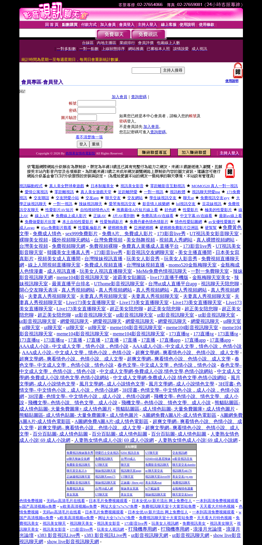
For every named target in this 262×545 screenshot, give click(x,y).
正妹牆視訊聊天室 (78, 476)
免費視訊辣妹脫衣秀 (79, 452)
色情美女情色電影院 (80, 153)
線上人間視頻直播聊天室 (54, 264)
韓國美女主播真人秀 (68, 252)
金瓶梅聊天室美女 (211, 277)
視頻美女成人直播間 (59, 258)
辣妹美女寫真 (130, 488)
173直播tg (179, 333)
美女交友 (127, 494)
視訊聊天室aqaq (131, 470)
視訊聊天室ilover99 (157, 476)
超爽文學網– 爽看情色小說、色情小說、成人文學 (187, 352)
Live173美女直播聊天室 (90, 302)
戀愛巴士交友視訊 (107, 452)
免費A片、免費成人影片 (127, 233)
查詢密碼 (139, 97)
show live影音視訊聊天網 (73, 541)
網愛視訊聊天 (74, 321)
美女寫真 (72, 494)
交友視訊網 (179, 452)
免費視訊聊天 (104, 458)
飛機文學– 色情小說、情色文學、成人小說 (72, 402)
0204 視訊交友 (130, 452)
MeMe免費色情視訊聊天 (161, 271)
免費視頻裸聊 (103, 246)
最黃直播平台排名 (71, 283)
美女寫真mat (153, 482)
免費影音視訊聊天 (78, 464)
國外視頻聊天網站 (71, 239)
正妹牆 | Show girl (132, 482)
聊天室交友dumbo (184, 464)
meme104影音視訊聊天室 (83, 277)
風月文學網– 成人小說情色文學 (112, 383)
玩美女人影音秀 (143, 258)
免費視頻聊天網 (68, 246)
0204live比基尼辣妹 (157, 458)
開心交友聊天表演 (38, 289)
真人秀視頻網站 (78, 289)
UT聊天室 (151, 452)
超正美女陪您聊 (126, 308)
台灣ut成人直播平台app (172, 283)
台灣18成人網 (104, 488)
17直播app (170, 340)
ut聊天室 (232, 321)
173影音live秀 (171, 233)
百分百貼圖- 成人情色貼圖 (60, 433)
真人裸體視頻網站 (215, 239)
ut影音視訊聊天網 (149, 535)
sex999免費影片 (81, 233)
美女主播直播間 (195, 252)
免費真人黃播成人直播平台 (150, 246)
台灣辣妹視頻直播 (145, 264)
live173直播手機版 (169, 277)
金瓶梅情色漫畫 (182, 488)
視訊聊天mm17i (105, 476)
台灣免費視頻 (108, 239)
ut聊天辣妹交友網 (78, 458)
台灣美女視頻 (33, 246)
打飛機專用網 (142, 529)
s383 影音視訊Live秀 (59, 535)
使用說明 (231, 81)
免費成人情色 (47, 233)
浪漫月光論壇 (207, 529)
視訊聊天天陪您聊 (220, 283)
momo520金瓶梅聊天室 (193, 264)
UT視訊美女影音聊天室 (214, 233)
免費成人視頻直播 (103, 264)
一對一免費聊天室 (210, 271)
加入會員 (119, 97)
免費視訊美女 (75, 488)
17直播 (75, 340)
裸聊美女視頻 (33, 239)
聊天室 (125, 464)
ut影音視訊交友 (182, 458)
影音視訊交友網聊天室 (150, 252)
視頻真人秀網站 (176, 239)
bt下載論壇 (152, 488)
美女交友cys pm (182, 476)
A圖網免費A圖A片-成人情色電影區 (179, 415)
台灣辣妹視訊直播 (103, 258)
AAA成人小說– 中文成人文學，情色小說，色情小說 (74, 346)
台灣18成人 (128, 458)
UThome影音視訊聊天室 (119, 283)
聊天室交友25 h (76, 470)
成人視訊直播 (61, 271)
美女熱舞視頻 (140, 239)
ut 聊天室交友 (154, 470)
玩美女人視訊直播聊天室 (106, 271)
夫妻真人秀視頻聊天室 (52, 296)
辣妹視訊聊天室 (105, 470)
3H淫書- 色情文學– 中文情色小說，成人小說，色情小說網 (89, 396)
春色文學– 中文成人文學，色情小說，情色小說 (166, 365)
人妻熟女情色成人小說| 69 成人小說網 (114, 440)
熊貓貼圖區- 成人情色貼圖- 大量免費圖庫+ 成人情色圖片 (175, 408)
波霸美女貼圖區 (129, 277)
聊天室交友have (182, 494)
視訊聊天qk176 (182, 470)
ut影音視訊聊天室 (93, 315)
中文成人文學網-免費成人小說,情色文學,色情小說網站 (156, 371)
